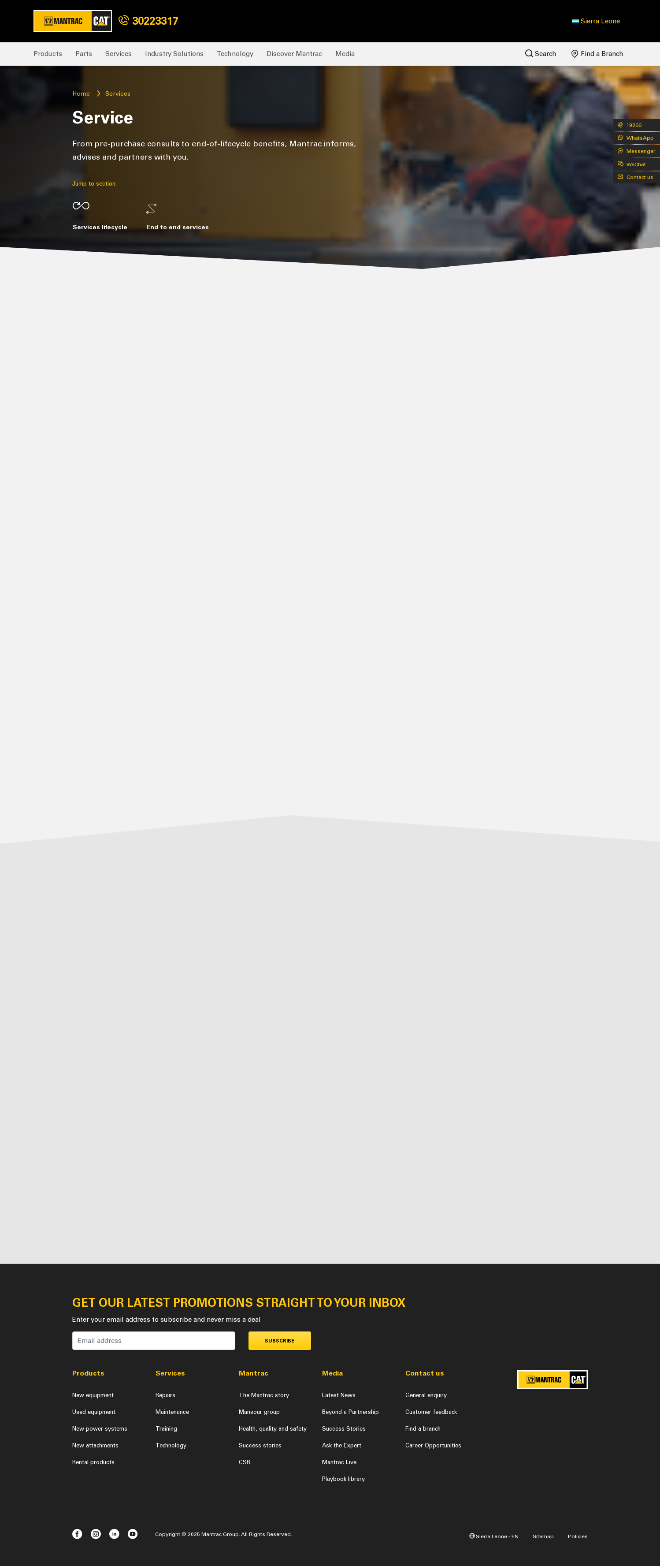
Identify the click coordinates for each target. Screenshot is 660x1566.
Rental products (93, 1462)
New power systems (99, 1428)
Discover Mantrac (294, 54)
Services (118, 54)
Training (166, 1428)
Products (47, 54)
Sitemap (543, 1536)
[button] (596, 21)
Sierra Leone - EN (494, 1536)
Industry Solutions (174, 54)
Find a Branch (597, 54)
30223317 (148, 21)
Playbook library (343, 1479)
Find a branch (423, 1428)
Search (540, 53)
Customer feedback (431, 1412)
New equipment (93, 1395)
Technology (235, 54)
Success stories (260, 1445)
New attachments (95, 1445)
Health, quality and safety (273, 1428)
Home (81, 93)
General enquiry (426, 1395)
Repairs (165, 1395)
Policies (578, 1536)
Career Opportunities (433, 1445)
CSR (244, 1462)
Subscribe (279, 1341)
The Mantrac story (264, 1395)
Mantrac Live (339, 1462)
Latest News (339, 1395)
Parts (83, 54)
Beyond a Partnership (350, 1412)
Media (345, 54)
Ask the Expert (341, 1445)
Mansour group (259, 1412)
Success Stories (344, 1428)
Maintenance (172, 1412)
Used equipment (93, 1412)
